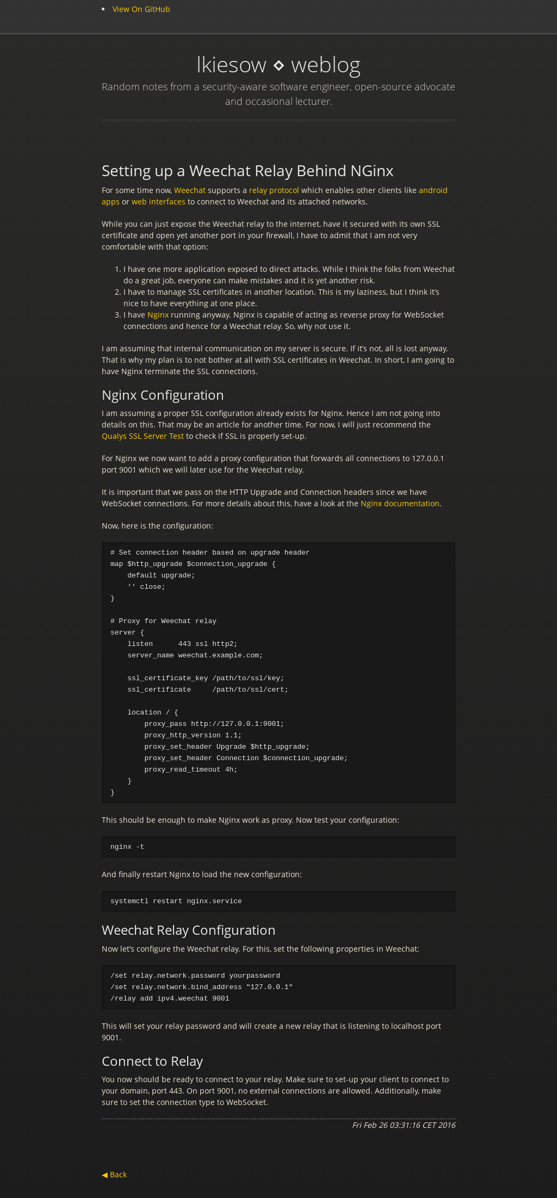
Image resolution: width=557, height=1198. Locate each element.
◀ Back (114, 1181)
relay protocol (275, 190)
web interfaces (160, 201)
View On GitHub (141, 9)
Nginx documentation (400, 503)
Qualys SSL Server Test (144, 436)
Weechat (190, 190)
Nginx (158, 314)
